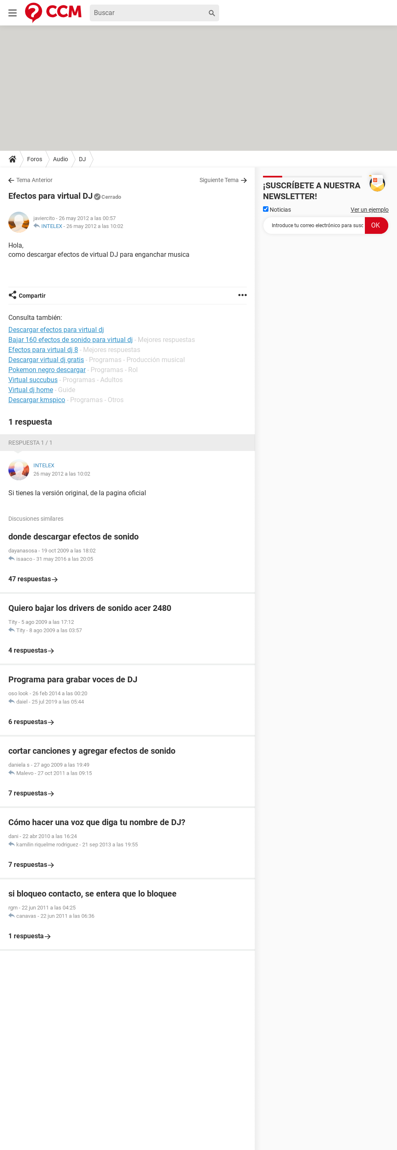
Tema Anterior (34, 180)
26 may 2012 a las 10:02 (94, 226)
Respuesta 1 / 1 (30, 442)
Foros (34, 159)
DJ (82, 159)
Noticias (277, 209)
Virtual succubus (33, 380)
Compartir (32, 295)
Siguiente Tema (219, 180)
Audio (60, 159)
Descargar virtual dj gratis (46, 360)
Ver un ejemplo (370, 209)
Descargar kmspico (36, 400)
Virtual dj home (30, 390)
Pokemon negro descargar (47, 370)
